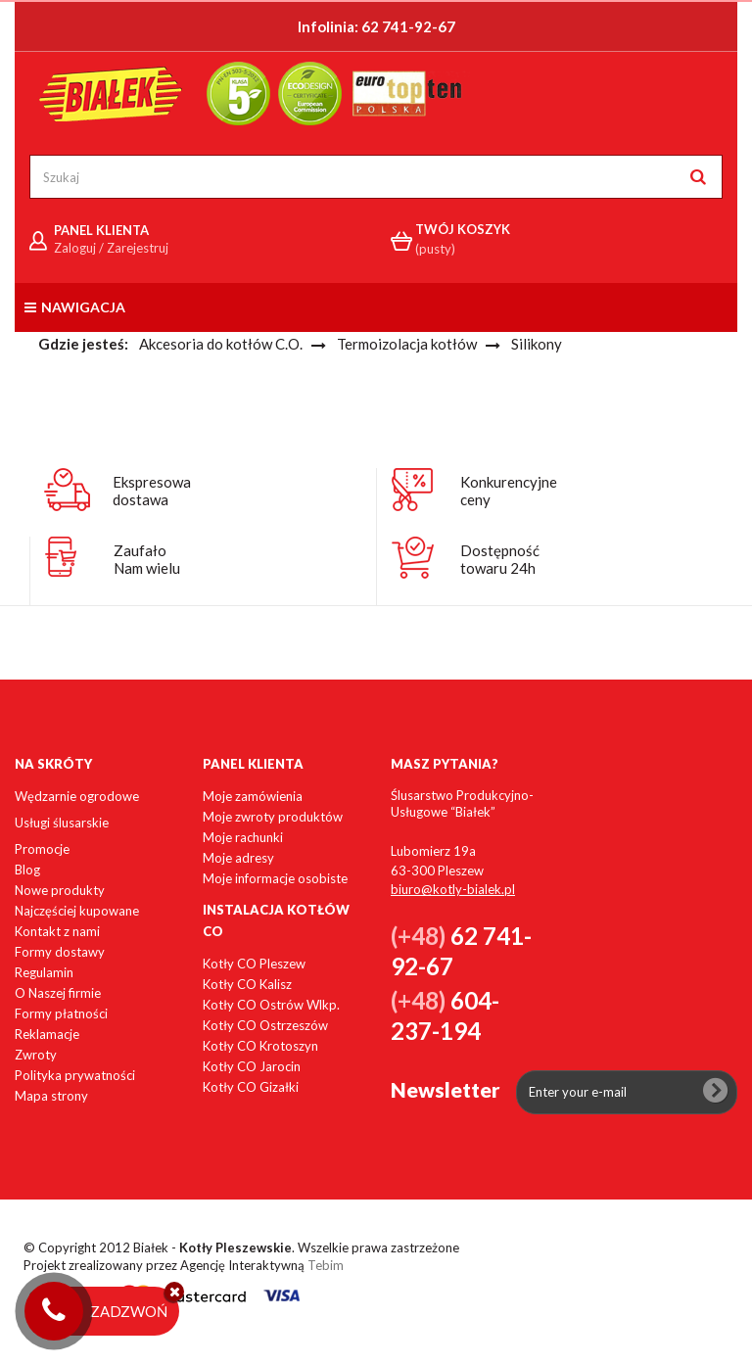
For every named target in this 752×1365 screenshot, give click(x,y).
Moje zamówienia (253, 796)
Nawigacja (74, 307)
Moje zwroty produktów (273, 816)
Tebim (325, 1265)
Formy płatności (61, 1013)
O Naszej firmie (58, 993)
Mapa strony (51, 1096)
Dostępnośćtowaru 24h (500, 559)
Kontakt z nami (57, 931)
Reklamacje (47, 1034)
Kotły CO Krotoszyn (260, 1046)
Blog (27, 869)
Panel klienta (253, 764)
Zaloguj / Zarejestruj (111, 248)
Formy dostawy (60, 952)
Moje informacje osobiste (275, 878)
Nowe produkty (60, 890)
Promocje (42, 849)
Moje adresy (238, 858)
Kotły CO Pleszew (254, 963)
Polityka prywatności (75, 1075)
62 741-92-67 (408, 26)
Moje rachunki (243, 837)
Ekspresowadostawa (152, 490)
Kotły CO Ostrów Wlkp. (271, 1004)
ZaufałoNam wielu (147, 559)
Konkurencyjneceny (508, 490)
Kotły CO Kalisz (247, 984)
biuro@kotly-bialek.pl (453, 889)
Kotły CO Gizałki (251, 1087)
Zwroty (36, 1054)
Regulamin (44, 972)
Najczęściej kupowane (77, 910)
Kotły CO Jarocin (252, 1066)
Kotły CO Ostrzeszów (265, 1025)
